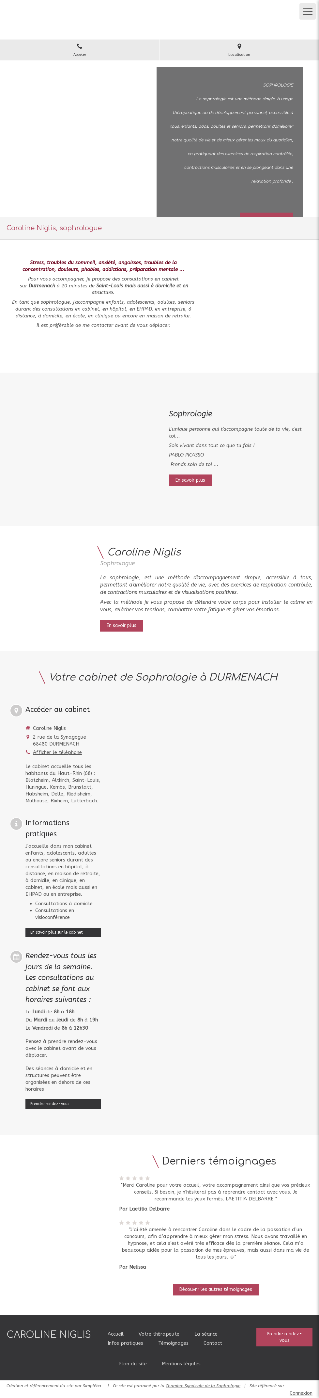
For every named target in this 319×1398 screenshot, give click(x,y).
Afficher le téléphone (57, 752)
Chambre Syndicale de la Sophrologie (203, 1385)
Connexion (301, 1393)
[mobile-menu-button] (307, 11)
